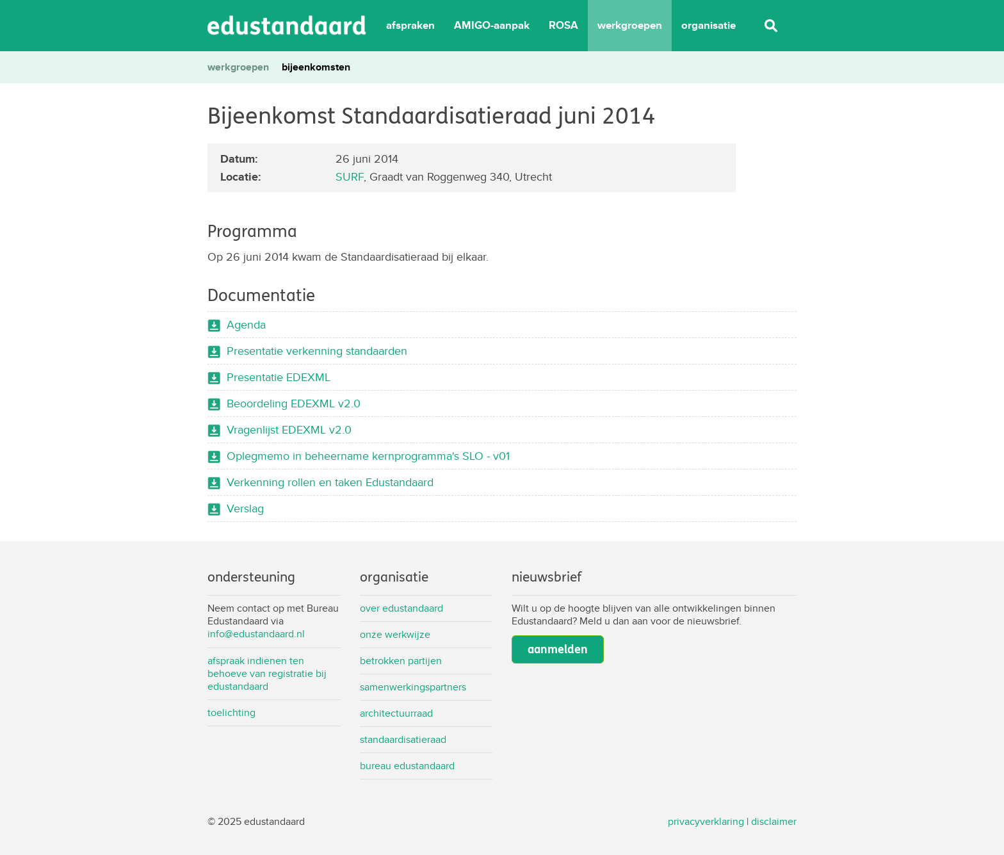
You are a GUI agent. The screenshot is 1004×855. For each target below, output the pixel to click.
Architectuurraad (396, 713)
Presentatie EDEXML (278, 377)
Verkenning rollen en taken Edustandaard (330, 482)
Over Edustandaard (401, 608)
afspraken (410, 25)
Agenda (246, 324)
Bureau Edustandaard (407, 765)
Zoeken (771, 25)
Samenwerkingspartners (413, 687)
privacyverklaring (706, 821)
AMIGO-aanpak (492, 25)
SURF (350, 176)
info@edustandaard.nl (256, 633)
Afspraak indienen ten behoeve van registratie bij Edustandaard (267, 673)
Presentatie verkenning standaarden (317, 351)
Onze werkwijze (395, 634)
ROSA (563, 25)
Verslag (245, 508)
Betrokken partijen (401, 660)
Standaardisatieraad (403, 739)
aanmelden (558, 649)
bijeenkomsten (316, 67)
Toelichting (231, 712)
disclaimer (774, 821)
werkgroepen (629, 25)
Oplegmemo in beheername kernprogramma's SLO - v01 (368, 456)
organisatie (708, 25)
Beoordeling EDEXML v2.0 (293, 403)
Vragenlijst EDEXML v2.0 (289, 429)
